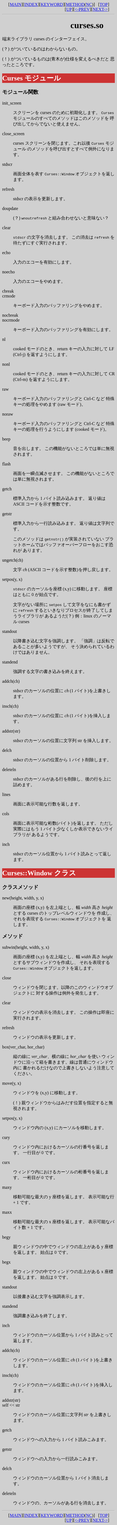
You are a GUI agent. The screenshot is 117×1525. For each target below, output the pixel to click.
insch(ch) (10, 706)
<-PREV (82, 9)
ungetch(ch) (12, 560)
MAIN (15, 4)
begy (6, 1237)
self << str (11, 1405)
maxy (7, 1187)
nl (3, 339)
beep (6, 439)
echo (6, 252)
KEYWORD (52, 4)
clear (6, 227)
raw (5, 389)
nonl (6, 364)
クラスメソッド (20, 887)
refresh (8, 189)
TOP (104, 4)
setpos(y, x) (12, 579)
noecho (8, 272)
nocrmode (11, 320)
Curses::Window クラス (39, 873)
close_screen (13, 133)
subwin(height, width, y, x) (25, 947)
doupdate (10, 208)
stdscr (7, 164)
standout (9, 631)
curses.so (87, 25)
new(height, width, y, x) (23, 898)
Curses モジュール (31, 78)
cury (6, 1137)
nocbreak (10, 315)
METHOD (75, 4)
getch (7, 489)
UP (69, 9)
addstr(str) (11, 731)
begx (6, 1262)
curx (6, 1162)
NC (89, 4)
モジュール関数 (20, 92)
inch (6, 844)
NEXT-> (100, 9)
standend (10, 662)
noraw (7, 414)
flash (6, 464)
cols (5, 813)
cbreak (8, 291)
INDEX (31, 4)
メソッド (12, 936)
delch (7, 750)
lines (6, 794)
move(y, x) (11, 1083)
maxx (7, 1212)
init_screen (11, 103)
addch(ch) (11, 681)
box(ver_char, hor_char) (23, 1047)
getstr (7, 513)
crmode (8, 296)
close (6, 978)
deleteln (9, 769)
